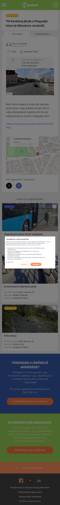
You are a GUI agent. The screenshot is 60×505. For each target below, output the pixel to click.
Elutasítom (24, 264)
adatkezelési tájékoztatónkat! (33, 245)
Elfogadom (36, 264)
